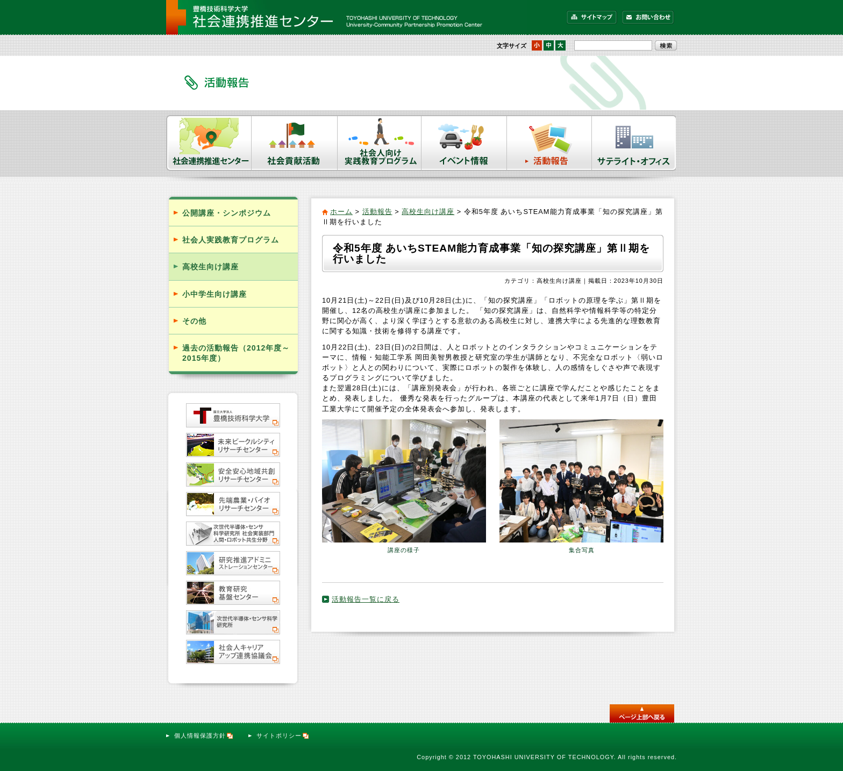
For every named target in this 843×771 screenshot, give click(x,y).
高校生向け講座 (428, 212)
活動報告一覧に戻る (365, 599)
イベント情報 (464, 143)
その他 (194, 321)
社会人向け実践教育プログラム (380, 143)
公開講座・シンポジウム (226, 213)
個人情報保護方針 (204, 735)
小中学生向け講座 (214, 294)
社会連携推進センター (209, 143)
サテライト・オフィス (634, 143)
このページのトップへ (642, 713)
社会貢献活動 (295, 143)
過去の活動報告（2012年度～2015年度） (236, 353)
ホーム (341, 212)
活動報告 (549, 143)
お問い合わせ (648, 17)
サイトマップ (592, 17)
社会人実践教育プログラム (230, 239)
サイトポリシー (283, 735)
